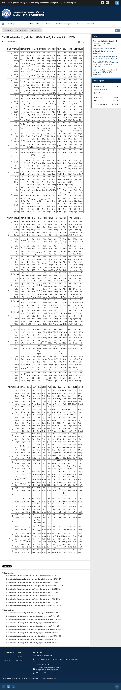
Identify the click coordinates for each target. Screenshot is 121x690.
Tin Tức (6, 657)
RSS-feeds (20, 660)
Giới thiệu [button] (12, 24)
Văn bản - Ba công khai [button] (64, 24)
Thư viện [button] (49, 24)
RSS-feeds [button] (91, 24)
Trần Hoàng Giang (52, 678)
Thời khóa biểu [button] (36, 24)
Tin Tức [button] (23, 24)
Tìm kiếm (19, 657)
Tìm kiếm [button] (80, 24)
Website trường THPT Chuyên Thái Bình (27, 678)
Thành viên (7, 660)
